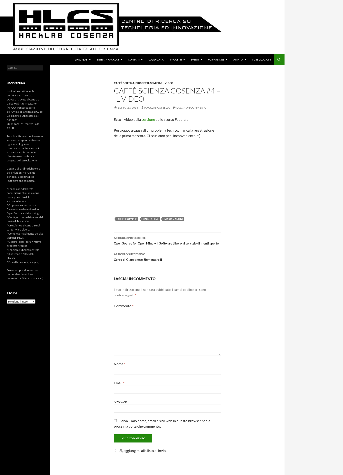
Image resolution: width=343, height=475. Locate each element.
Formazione (216, 59)
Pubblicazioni (261, 59)
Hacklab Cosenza (157, 107)
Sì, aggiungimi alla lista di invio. (140, 450)
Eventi (195, 59)
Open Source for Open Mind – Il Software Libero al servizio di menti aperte (167, 240)
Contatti (134, 59)
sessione (148, 119)
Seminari (156, 83)
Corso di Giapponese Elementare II (167, 256)
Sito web (120, 402)
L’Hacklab (81, 59)
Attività (238, 59)
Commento (123, 306)
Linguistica (150, 218)
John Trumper (127, 218)
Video (169, 83)
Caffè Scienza (124, 83)
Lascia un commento (191, 107)
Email (119, 383)
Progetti (176, 59)
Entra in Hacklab (108, 59)
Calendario (156, 59)
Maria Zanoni (173, 218)
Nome (119, 364)
